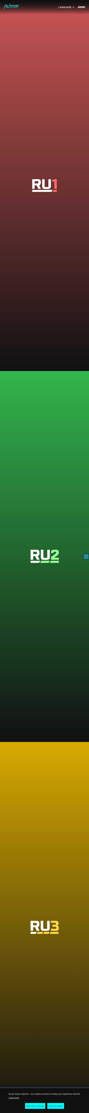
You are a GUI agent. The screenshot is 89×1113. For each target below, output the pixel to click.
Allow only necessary (35, 1106)
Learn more (14, 1097)
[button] (66, 7)
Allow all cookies (56, 1106)
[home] (11, 7)
